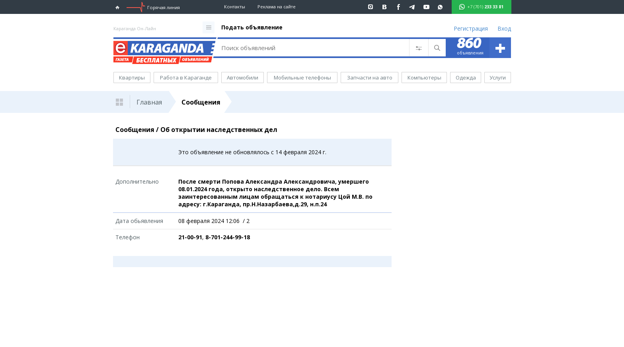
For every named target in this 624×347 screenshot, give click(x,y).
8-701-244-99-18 (227, 237)
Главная (149, 102)
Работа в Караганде (186, 77)
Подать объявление (252, 27)
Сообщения (200, 102)
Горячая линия (163, 7)
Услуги (497, 77)
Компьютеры (424, 77)
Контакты (234, 7)
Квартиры (132, 77)
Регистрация (471, 28)
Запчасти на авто (369, 77)
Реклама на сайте (276, 7)
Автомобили (242, 77)
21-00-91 (190, 237)
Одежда (466, 77)
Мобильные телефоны (302, 77)
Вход (504, 28)
